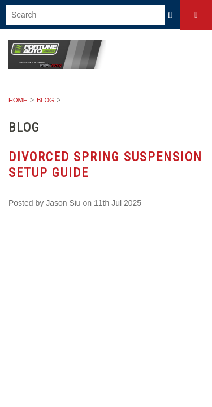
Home (17, 100)
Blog (45, 100)
